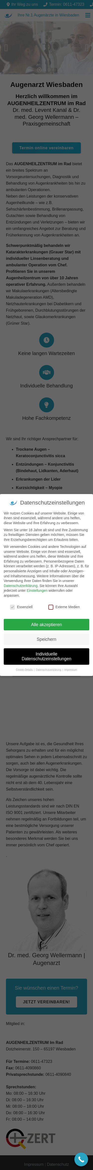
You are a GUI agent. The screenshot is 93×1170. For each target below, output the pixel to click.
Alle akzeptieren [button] (46, 624)
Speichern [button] (46, 639)
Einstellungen (37, 590)
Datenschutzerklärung (20, 586)
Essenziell (21, 607)
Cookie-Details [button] (24, 669)
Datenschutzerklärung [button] (49, 669)
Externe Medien (64, 607)
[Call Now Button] (81, 1159)
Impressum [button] (70, 669)
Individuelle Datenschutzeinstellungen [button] (46, 656)
